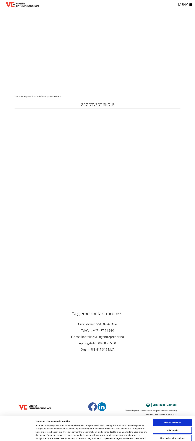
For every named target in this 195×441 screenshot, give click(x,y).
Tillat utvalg (172, 407)
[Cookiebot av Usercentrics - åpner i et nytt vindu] (17, 436)
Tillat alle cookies (172, 399)
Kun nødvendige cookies (172, 415)
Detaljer (144, 436)
